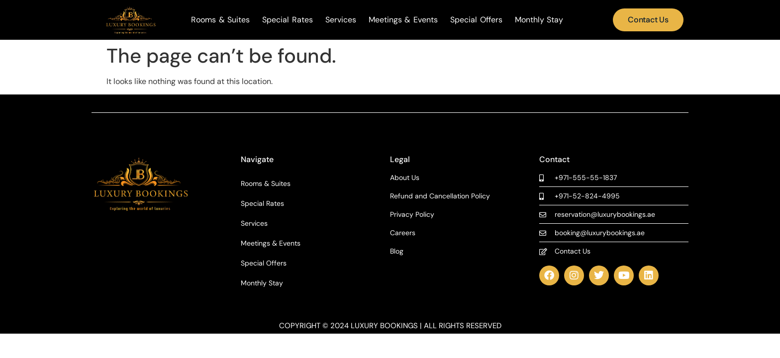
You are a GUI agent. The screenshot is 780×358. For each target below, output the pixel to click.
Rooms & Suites (220, 20)
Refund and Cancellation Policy (440, 196)
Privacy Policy (412, 214)
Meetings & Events (403, 20)
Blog (396, 251)
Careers (402, 233)
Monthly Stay (539, 20)
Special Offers (476, 20)
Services (340, 20)
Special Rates (287, 20)
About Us (404, 178)
